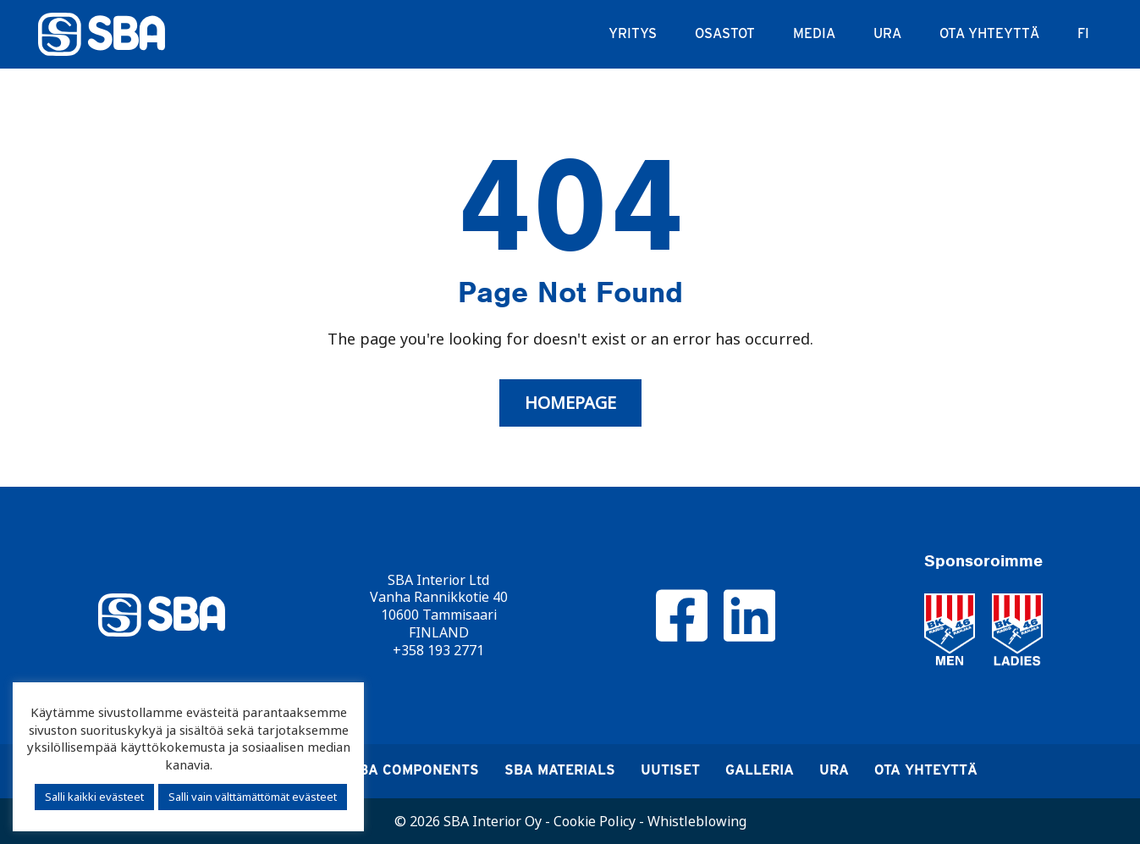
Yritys (633, 33)
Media (814, 33)
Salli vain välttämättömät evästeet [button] (252, 796)
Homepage (570, 403)
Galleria (759, 770)
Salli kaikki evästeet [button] (94, 796)
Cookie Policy (594, 821)
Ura (887, 33)
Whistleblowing (696, 821)
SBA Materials (559, 770)
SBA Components (414, 770)
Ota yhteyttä (989, 33)
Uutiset (670, 770)
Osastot (725, 33)
